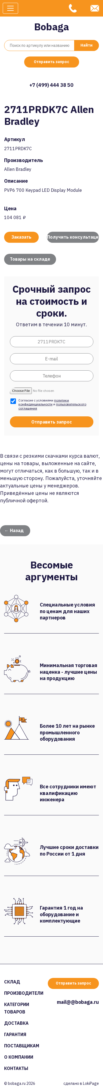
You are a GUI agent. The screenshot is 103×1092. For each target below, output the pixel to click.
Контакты (16, 1068)
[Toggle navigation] (10, 8)
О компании (18, 1057)
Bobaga (51, 26)
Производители (23, 993)
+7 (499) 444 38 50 (51, 85)
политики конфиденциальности (43, 402)
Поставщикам (21, 1045)
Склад (12, 982)
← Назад (14, 530)
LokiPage (91, 1083)
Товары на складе (30, 259)
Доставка (16, 1023)
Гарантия (15, 1034)
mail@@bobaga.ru (78, 1002)
